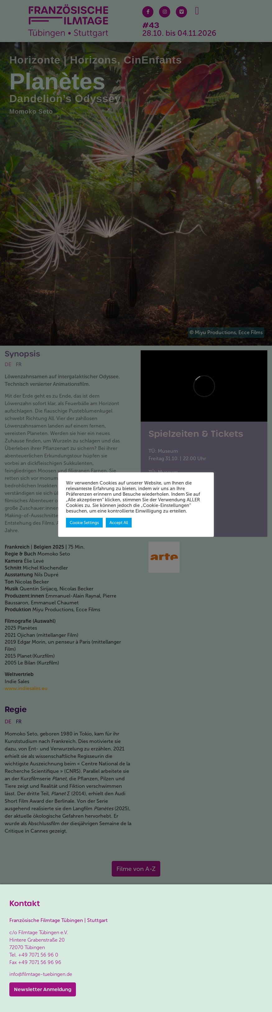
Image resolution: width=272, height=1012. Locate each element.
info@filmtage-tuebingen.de (40, 974)
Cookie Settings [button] (84, 522)
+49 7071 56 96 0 (38, 955)
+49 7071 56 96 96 (39, 962)
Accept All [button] (119, 522)
